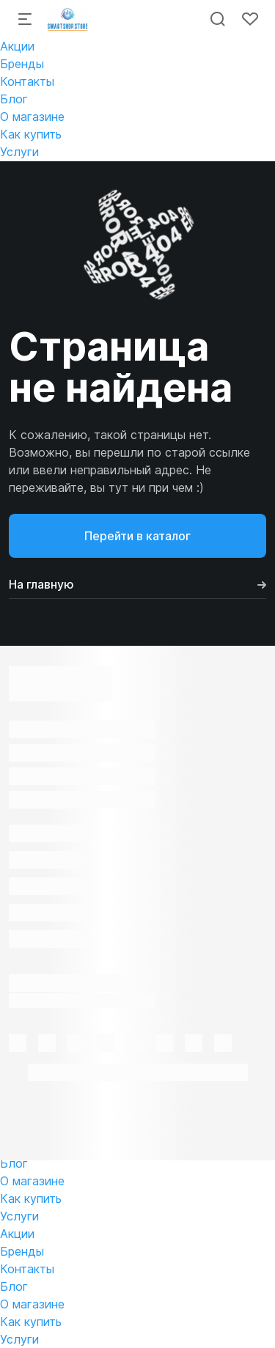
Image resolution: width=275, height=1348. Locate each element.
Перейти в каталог (137, 535)
